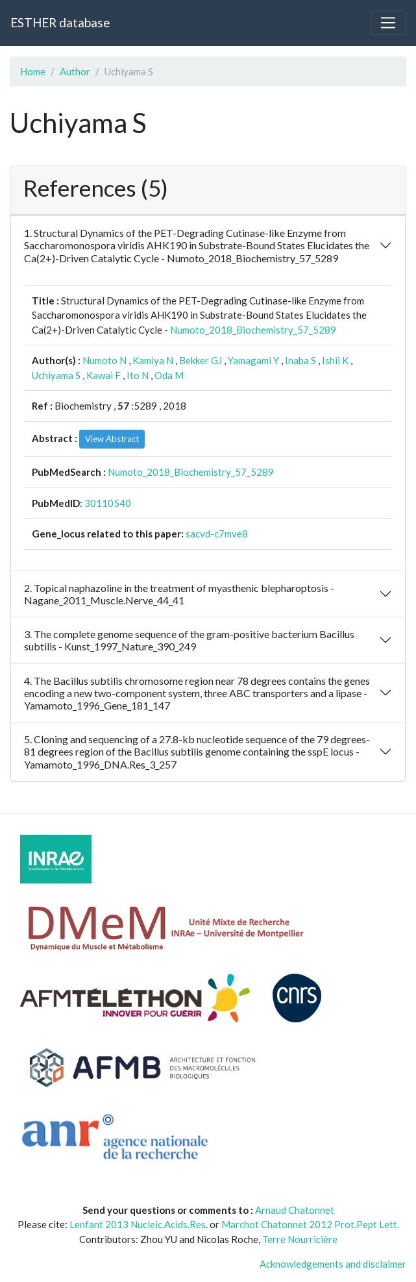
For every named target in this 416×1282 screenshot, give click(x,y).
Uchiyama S (56, 375)
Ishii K (335, 360)
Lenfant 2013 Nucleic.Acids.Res (137, 1224)
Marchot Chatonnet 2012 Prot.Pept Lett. (310, 1224)
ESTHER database (60, 22)
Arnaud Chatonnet (294, 1210)
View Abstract (112, 439)
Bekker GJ (200, 360)
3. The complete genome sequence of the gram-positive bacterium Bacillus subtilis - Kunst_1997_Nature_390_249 (189, 640)
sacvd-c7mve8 (217, 533)
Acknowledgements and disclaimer (333, 1264)
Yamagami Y (253, 360)
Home (32, 71)
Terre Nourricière (299, 1239)
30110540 (107, 503)
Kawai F (103, 375)
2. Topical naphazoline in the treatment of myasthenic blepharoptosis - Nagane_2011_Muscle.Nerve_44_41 (179, 594)
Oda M (169, 375)
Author (75, 71)
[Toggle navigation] (388, 22)
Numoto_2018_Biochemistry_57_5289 (253, 330)
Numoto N (104, 360)
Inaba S (300, 360)
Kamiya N (152, 360)
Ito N (138, 375)
